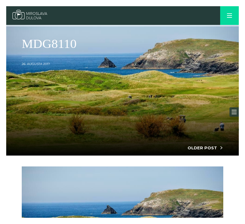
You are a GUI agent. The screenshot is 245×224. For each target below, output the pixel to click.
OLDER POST (202, 147)
